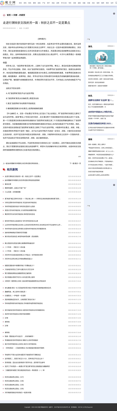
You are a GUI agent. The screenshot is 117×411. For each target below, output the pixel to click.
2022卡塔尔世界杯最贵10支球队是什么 (100, 168)
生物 (88, 3)
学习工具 (64, 3)
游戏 (39, 3)
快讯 (29, 3)
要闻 (34, 3)
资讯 (25, 3)
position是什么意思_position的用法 (98, 175)
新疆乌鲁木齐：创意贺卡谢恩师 (97, 86)
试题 (84, 3)
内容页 (22, 15)
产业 (43, 3)
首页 (20, 3)
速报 (79, 3)
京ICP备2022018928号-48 (62, 407)
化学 (112, 3)
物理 (102, 3)
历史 (93, 3)
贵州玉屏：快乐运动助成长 (96, 82)
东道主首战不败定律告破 (95, 171)
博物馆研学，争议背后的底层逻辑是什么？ (101, 154)
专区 (70, 3)
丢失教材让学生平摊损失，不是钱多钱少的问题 (102, 161)
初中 (48, 3)
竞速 (53, 3)
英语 (107, 3)
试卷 (74, 3)
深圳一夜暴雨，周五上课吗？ (97, 144)
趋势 (57, 3)
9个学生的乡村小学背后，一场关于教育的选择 (102, 165)
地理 (98, 3)
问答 (15, 15)
